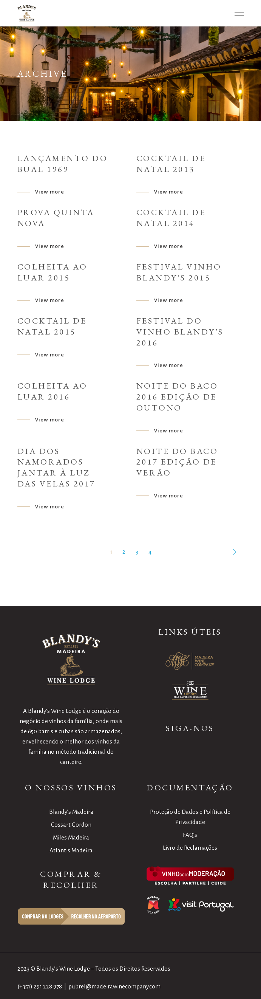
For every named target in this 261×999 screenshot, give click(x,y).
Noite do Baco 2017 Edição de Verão (177, 462)
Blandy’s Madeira (71, 811)
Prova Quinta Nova (55, 218)
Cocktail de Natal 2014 (171, 218)
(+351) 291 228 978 (39, 986)
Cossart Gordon (71, 824)
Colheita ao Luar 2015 (52, 272)
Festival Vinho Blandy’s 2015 (179, 272)
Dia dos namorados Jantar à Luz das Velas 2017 (56, 467)
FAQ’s (190, 835)
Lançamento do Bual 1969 (62, 164)
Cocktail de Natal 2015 (52, 326)
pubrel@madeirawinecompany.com (114, 986)
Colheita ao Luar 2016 (52, 391)
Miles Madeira (71, 837)
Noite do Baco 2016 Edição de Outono (177, 396)
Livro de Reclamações (190, 847)
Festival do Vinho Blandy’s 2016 (180, 331)
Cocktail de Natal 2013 (171, 164)
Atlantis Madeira (71, 850)
